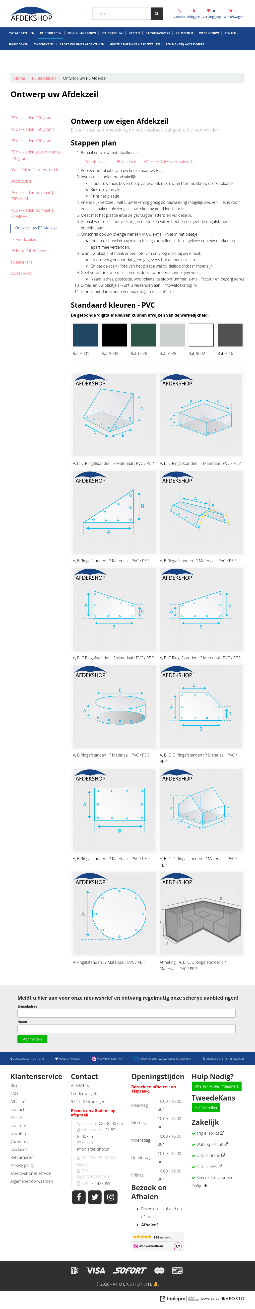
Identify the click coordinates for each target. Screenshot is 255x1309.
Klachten (18, 1133)
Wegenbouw (209, 49)
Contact (17, 1109)
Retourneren (21, 1157)
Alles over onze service (30, 1173)
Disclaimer (19, 1149)
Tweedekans (44, 61)
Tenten (230, 49)
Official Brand (208, 1155)
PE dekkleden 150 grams (32, 129)
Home (19, 78)
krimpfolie (184, 49)
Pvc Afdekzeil (96, 161)
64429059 (101, 1183)
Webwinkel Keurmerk (97, 4)
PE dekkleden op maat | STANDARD (32, 213)
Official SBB (206, 1166)
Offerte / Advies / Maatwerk (168, 161)
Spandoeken (18, 61)
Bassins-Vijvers (158, 49)
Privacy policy (22, 1165)
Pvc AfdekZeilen (21, 49)
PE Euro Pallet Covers (29, 250)
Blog (14, 1085)
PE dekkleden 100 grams (32, 118)
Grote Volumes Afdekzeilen (82, 61)
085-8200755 (111, 1123)
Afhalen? (18, 1101)
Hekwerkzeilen (23, 239)
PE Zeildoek (126, 161)
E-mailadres (27, 1006)
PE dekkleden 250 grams (32, 140)
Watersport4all (209, 1144)
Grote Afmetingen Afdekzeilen (135, 61)
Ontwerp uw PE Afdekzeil (37, 228)
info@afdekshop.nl (93, 1149)
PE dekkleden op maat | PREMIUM (32, 196)
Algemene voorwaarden (31, 1181)
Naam (22, 1022)
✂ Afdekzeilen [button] (205, 1107)
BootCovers (20, 181)
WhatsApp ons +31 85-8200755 (205, 4)
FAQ (14, 1093)
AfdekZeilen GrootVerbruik (34, 169)
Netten (134, 49)
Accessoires (20, 273)
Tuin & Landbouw (81, 49)
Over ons (18, 1125)
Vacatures (19, 1141)
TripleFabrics (207, 1133)
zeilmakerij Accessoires (185, 61)
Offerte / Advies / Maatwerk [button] (216, 1086)
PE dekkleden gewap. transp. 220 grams (36, 155)
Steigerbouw (112, 49)
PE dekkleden (51, 49)
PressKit (17, 1117)
